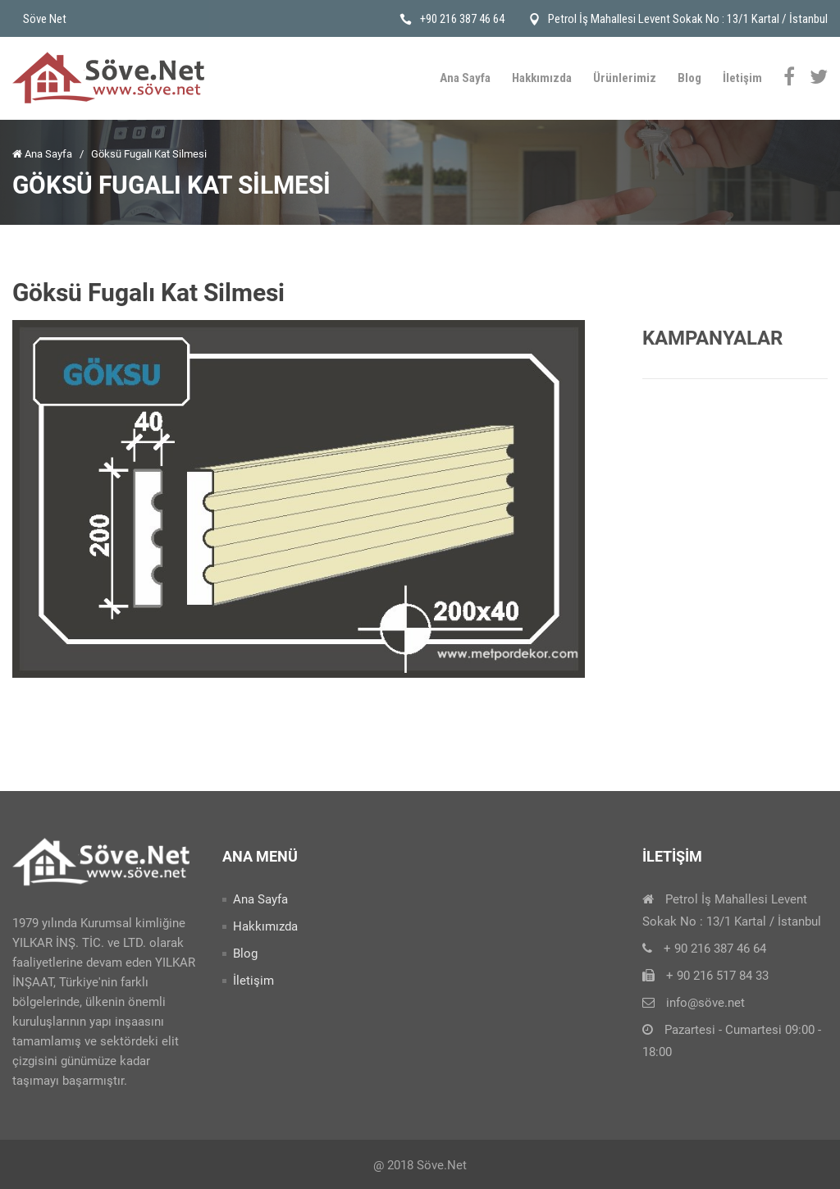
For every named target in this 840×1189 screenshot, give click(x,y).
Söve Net (44, 18)
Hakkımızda (542, 78)
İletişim (742, 78)
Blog (689, 78)
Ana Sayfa (465, 78)
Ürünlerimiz (624, 78)
